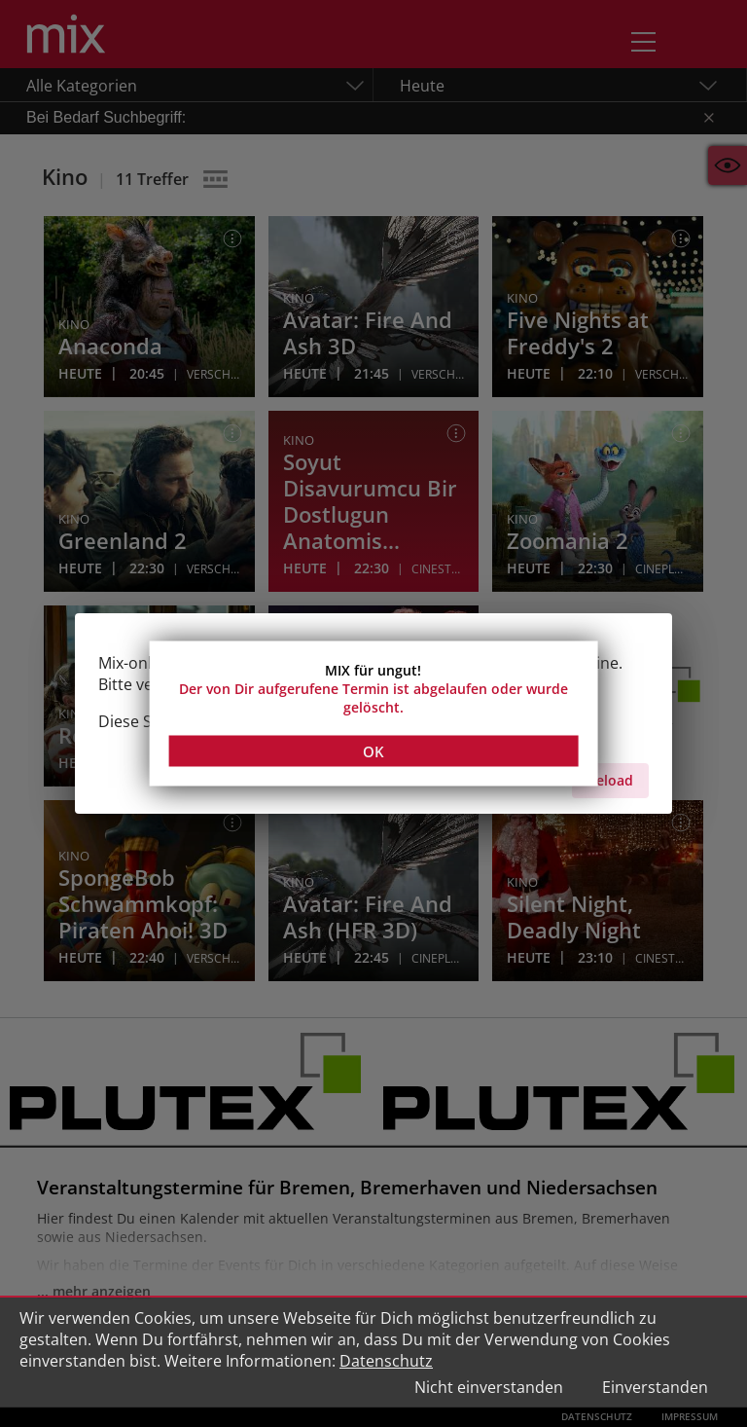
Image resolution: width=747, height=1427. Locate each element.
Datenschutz (386, 1361)
